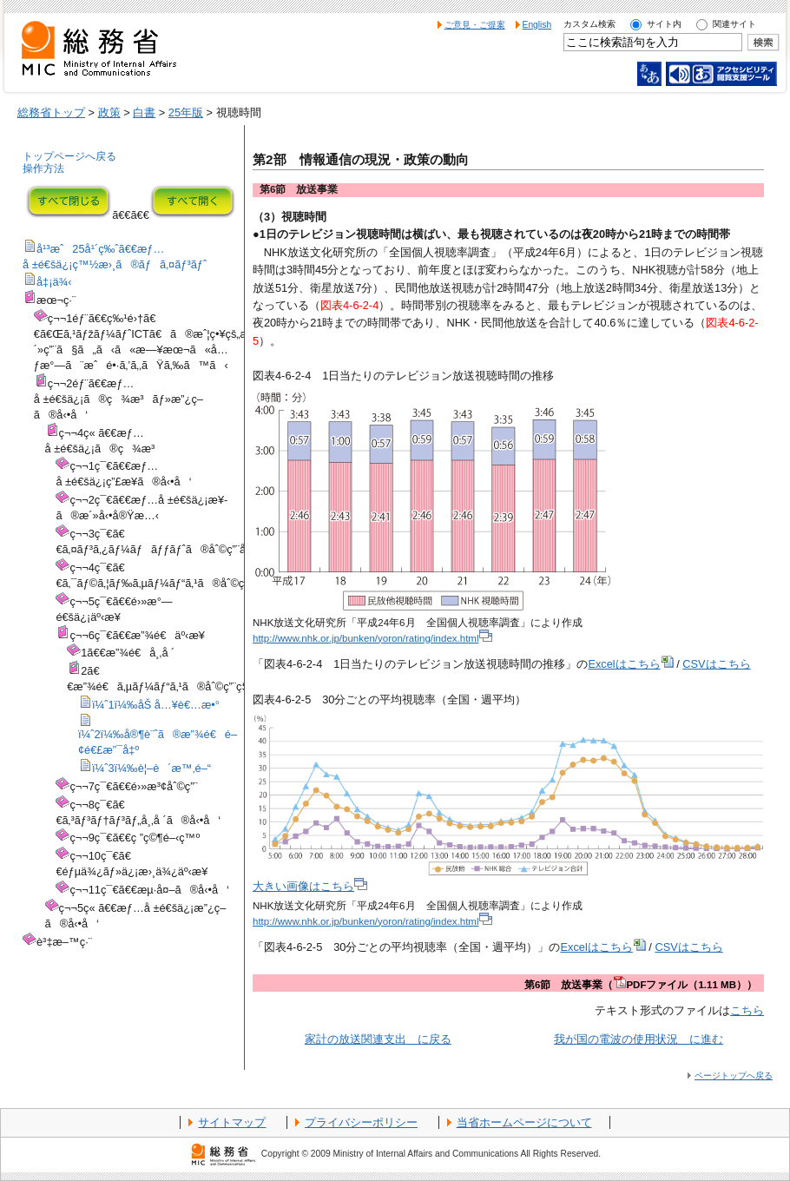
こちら (747, 1010)
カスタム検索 (589, 24)
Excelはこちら (630, 663)
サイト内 (664, 24)
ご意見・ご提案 (474, 25)
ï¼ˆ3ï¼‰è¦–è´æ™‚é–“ (144, 768)
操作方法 (43, 168)
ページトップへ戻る (734, 1075)
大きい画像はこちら (310, 886)
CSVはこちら (716, 663)
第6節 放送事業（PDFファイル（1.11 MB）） (640, 985)
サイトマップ (232, 1122)
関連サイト (734, 24)
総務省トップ (51, 112)
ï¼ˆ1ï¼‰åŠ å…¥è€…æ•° (149, 704)
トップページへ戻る (69, 156)
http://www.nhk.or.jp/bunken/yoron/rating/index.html (372, 638)
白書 (144, 112)
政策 (109, 112)
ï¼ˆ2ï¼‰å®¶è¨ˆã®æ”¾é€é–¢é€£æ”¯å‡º (157, 736)
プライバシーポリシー (361, 1122)
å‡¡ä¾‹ (47, 281)
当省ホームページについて (524, 1122)
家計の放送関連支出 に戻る (378, 1039)
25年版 (185, 112)
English (537, 25)
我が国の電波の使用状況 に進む (638, 1039)
